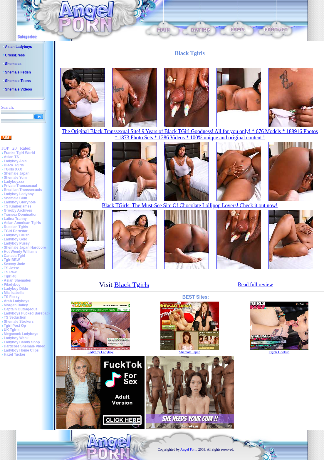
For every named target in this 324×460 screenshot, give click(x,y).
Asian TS (11, 157)
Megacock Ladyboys (21, 334)
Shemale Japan (16, 173)
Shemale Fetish (18, 72)
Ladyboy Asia (15, 161)
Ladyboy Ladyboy (19, 194)
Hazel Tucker (14, 354)
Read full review (255, 284)
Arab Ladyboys (16, 301)
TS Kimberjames (17, 206)
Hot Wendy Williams (20, 252)
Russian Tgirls (16, 227)
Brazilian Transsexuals (23, 190)
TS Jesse (11, 268)
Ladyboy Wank (16, 338)
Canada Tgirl (14, 256)
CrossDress (15, 55)
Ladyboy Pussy (17, 243)
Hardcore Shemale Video (24, 346)
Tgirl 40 (10, 276)
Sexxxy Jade (14, 264)
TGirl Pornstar (16, 231)
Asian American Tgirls (22, 223)
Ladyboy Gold (15, 239)
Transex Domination (21, 215)
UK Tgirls (11, 330)
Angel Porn (188, 449)
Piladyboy (12, 284)
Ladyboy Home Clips (21, 350)
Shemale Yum (15, 177)
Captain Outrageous (21, 309)
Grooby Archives (18, 210)
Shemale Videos (18, 89)
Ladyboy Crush (16, 235)
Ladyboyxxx (14, 182)
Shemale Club (15, 198)
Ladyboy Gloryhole (20, 202)
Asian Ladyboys (18, 47)
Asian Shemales (17, 280)
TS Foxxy (11, 297)
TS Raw (10, 272)
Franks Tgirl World (19, 153)
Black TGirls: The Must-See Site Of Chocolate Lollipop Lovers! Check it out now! (190, 205)
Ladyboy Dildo (16, 289)
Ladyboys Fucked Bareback (27, 313)
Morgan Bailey (16, 305)
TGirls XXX (13, 169)
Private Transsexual (20, 186)
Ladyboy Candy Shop (22, 342)
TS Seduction (15, 317)
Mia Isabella (13, 293)
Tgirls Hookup (279, 352)
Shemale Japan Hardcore (25, 247)
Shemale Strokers (18, 322)
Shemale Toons (18, 81)
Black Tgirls (14, 165)
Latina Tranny (15, 219)
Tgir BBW (12, 260)
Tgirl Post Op (15, 326)
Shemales (13, 64)
